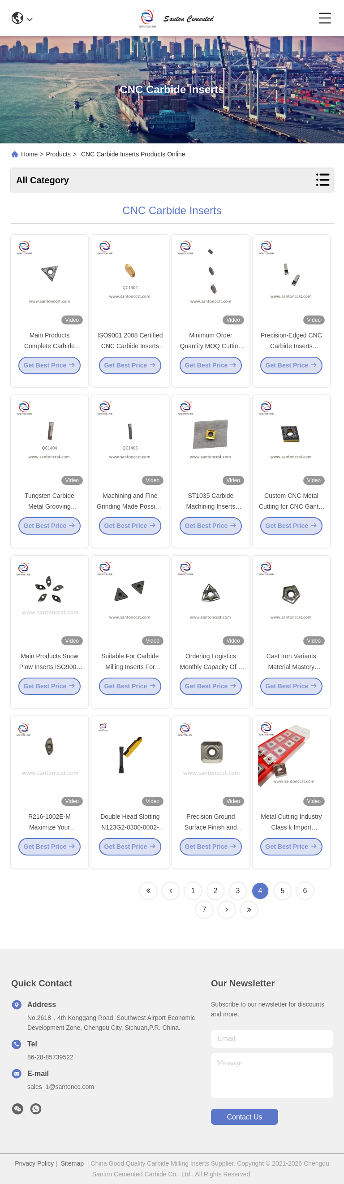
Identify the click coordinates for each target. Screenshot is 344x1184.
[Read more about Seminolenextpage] (148, 891)
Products (58, 154)
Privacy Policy (34, 1163)
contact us (244, 1117)
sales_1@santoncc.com (60, 1086)
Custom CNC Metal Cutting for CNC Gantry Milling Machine (291, 513)
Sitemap (72, 1163)
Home (29, 154)
